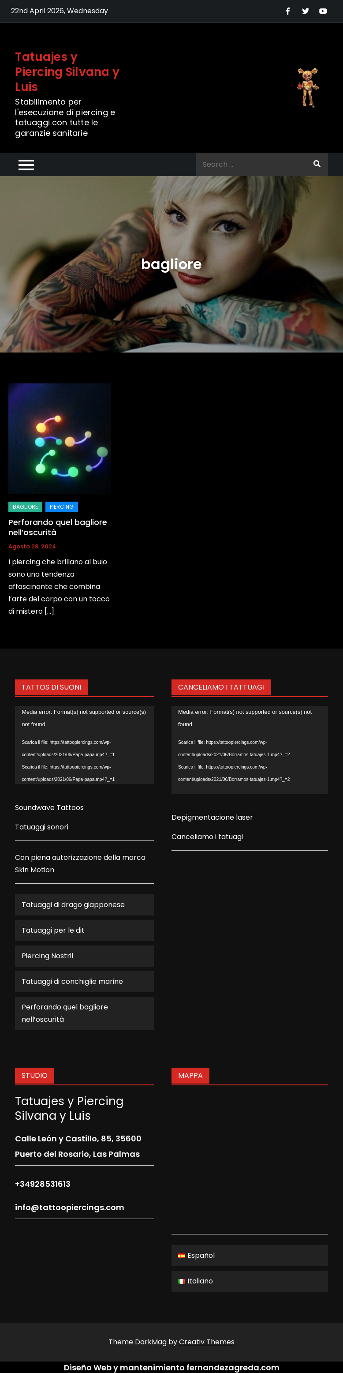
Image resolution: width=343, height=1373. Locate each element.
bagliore (25, 506)
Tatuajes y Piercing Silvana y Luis (67, 72)
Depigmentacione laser (212, 817)
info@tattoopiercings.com (69, 1207)
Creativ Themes (207, 1342)
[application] (84, 745)
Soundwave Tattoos (49, 808)
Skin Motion (34, 870)
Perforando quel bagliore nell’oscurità (57, 527)
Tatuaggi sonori (41, 827)
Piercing (62, 506)
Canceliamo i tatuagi (207, 837)
